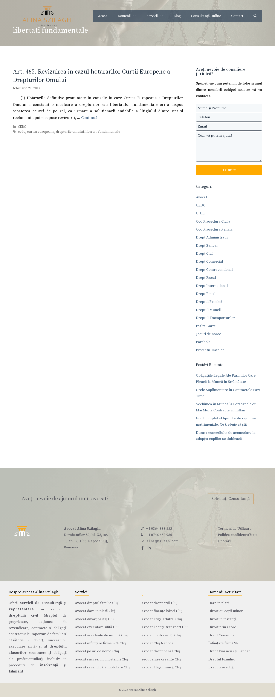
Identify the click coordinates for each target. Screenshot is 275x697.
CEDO (22, 127)
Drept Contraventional (214, 269)
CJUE (200, 213)
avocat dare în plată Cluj (95, 611)
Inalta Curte (206, 326)
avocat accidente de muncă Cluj (101, 635)
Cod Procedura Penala (214, 229)
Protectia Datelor (210, 350)
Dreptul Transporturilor (215, 317)
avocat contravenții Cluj (161, 635)
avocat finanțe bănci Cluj (162, 611)
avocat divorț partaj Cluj (95, 619)
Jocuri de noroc (208, 334)
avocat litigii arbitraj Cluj (162, 619)
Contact (237, 16)
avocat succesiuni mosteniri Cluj (101, 659)
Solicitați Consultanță (231, 498)
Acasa (102, 16)
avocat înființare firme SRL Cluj (100, 643)
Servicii (157, 16)
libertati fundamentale (103, 132)
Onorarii (224, 541)
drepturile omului (70, 132)
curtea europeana (40, 132)
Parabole (203, 342)
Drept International (212, 285)
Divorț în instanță (222, 619)
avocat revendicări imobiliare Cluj (102, 667)
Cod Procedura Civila (213, 221)
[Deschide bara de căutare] (255, 16)
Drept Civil (204, 253)
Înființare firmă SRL (224, 643)
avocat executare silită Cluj (97, 627)
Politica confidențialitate (238, 534)
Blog (177, 16)
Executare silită (221, 667)
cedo (21, 132)
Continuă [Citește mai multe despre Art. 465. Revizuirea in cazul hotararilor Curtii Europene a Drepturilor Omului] (89, 117)
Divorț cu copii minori (225, 611)
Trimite (229, 170)
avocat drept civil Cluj (159, 603)
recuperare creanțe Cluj (161, 659)
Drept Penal (205, 293)
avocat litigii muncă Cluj (161, 667)
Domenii (129, 16)
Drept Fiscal (206, 277)
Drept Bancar (207, 245)
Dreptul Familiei (209, 301)
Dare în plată (219, 603)
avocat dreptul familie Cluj (97, 603)
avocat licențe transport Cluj (165, 627)
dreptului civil (23, 615)
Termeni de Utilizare (234, 528)
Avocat (201, 197)
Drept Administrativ (212, 237)
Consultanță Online (206, 16)
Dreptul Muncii (208, 310)
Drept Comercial (209, 261)
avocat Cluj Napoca (157, 643)
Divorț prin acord (222, 627)
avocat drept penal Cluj (161, 651)
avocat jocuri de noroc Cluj (97, 651)
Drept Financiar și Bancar (229, 651)
